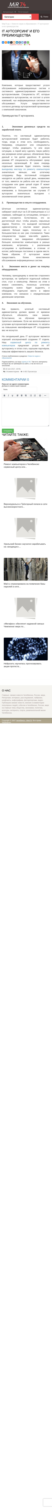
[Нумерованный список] (35, 395)
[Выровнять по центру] (21, 395)
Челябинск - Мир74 (24, 720)
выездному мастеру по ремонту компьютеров (26, 169)
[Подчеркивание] (12, 395)
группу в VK (26, 362)
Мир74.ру (6, 24)
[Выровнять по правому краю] (25, 395)
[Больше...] (45, 395)
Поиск (44, 17)
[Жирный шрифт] (4, 395)
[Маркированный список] (31, 395)
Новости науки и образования (24, 24)
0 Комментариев (12, 372)
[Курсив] (8, 395)
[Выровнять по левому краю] (17, 395)
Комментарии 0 (15, 379)
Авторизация (9, 12)
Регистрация (23, 12)
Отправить (8, 431)
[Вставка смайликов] (40, 395)
